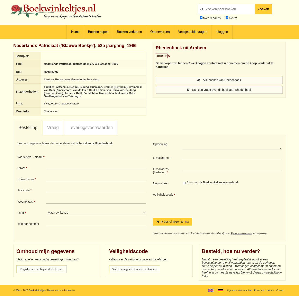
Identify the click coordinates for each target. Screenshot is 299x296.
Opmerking (160, 144)
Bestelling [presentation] (27, 127)
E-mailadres (161, 157)
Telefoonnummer (28, 223)
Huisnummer (25, 179)
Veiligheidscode (163, 194)
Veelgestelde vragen (192, 32)
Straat (21, 168)
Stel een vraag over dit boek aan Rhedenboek (219, 89)
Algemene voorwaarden (241, 233)
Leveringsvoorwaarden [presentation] (91, 127)
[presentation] (216, 202)
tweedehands (212, 18)
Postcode (23, 190)
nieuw (232, 18)
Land (20, 212)
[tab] (28, 127)
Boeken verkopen (129, 32)
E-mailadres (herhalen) (161, 170)
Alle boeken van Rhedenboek (219, 80)
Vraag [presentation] (53, 127)
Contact (280, 290)
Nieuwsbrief (160, 183)
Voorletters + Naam (30, 157)
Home (75, 32)
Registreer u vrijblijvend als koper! (41, 269)
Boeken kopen (98, 32)
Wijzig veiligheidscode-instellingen (134, 269)
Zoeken (263, 9)
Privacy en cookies (264, 290)
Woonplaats (25, 201)
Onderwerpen (160, 32)
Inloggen (222, 32)
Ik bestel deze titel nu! (172, 221)
